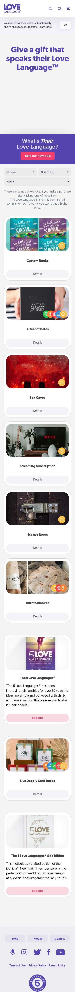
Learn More (45, 27)
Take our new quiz (38, 156)
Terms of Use (17, 965)
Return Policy (57, 965)
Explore (37, 718)
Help (15, 938)
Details (37, 274)
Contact (60, 938)
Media (38, 938)
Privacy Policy (37, 965)
